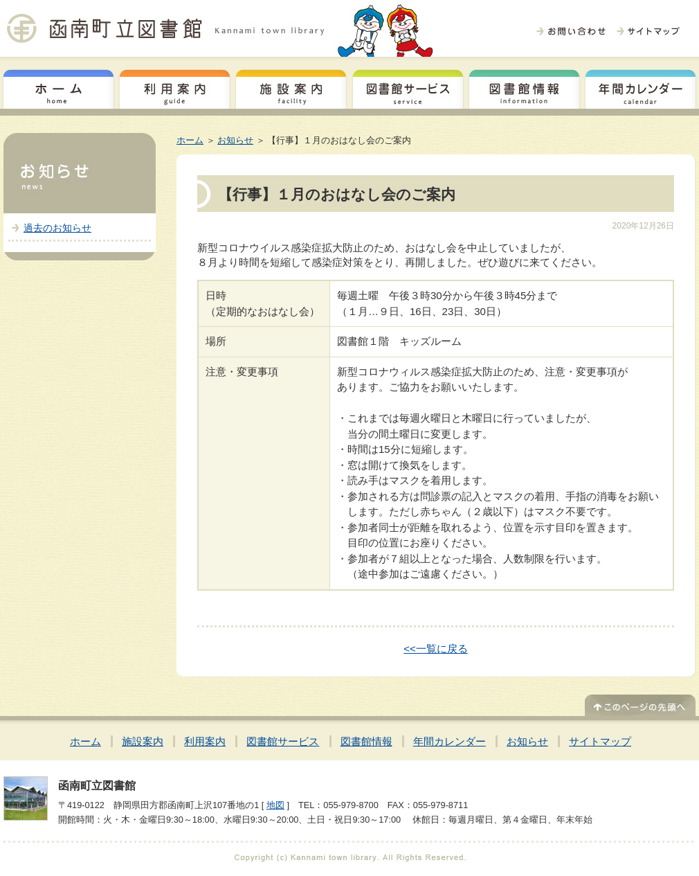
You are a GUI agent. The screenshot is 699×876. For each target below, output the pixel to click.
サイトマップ (600, 741)
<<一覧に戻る (435, 648)
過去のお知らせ (57, 227)
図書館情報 (524, 87)
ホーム (58, 87)
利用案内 (175, 87)
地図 (275, 805)
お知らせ (235, 140)
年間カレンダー (640, 87)
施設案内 (291, 87)
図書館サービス (408, 87)
